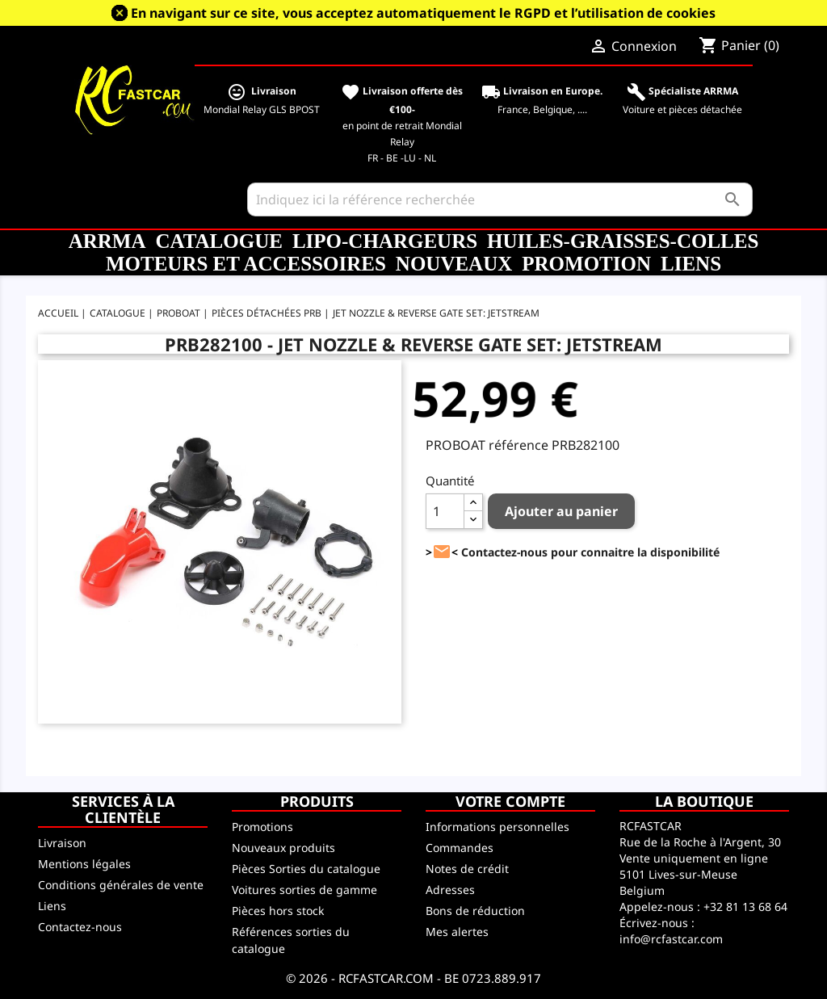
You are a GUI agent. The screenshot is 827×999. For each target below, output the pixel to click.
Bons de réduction (475, 910)
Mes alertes (457, 931)
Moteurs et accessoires (246, 264)
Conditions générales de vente (121, 884)
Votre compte (510, 801)
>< (442, 552)
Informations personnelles (497, 826)
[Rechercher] (500, 199)
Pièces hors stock (278, 910)
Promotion (586, 264)
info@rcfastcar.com (671, 939)
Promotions (262, 826)
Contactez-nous (80, 926)
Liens (691, 264)
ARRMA (107, 241)
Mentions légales (84, 863)
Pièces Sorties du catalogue (306, 868)
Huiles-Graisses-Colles (622, 241)
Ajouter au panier (561, 511)
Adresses (450, 889)
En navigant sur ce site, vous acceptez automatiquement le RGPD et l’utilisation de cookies (423, 13)
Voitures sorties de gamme (304, 889)
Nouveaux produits (283, 847)
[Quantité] (445, 511)
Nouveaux (454, 264)
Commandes (459, 847)
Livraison (62, 842)
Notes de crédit (467, 868)
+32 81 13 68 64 (745, 906)
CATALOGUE (218, 241)
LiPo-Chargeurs (384, 241)
